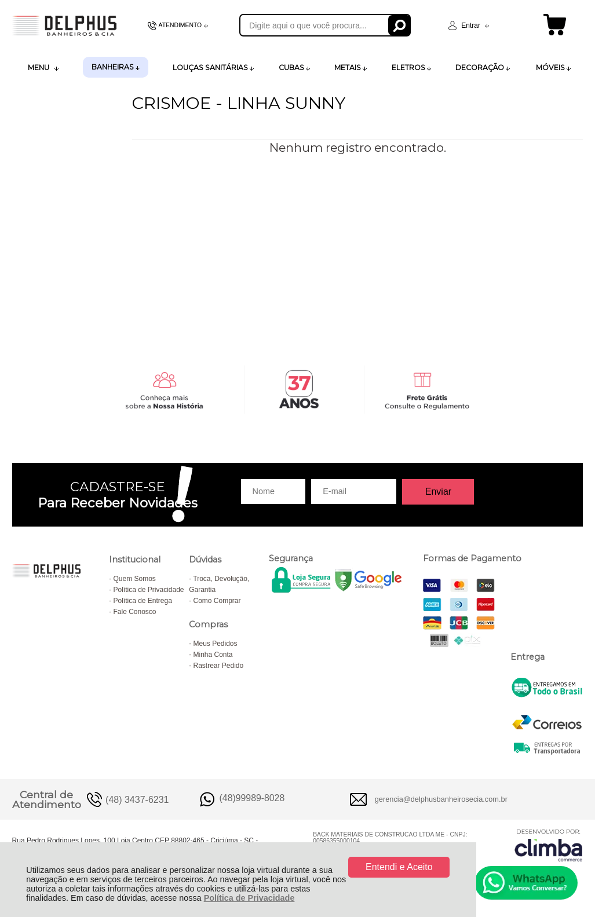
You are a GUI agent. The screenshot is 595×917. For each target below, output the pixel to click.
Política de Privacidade (249, 898)
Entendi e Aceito (399, 867)
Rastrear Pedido (218, 666)
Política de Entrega (142, 601)
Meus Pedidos (215, 644)
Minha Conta (212, 655)
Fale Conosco (134, 612)
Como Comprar (216, 601)
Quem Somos (134, 579)
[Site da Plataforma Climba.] (548, 845)
